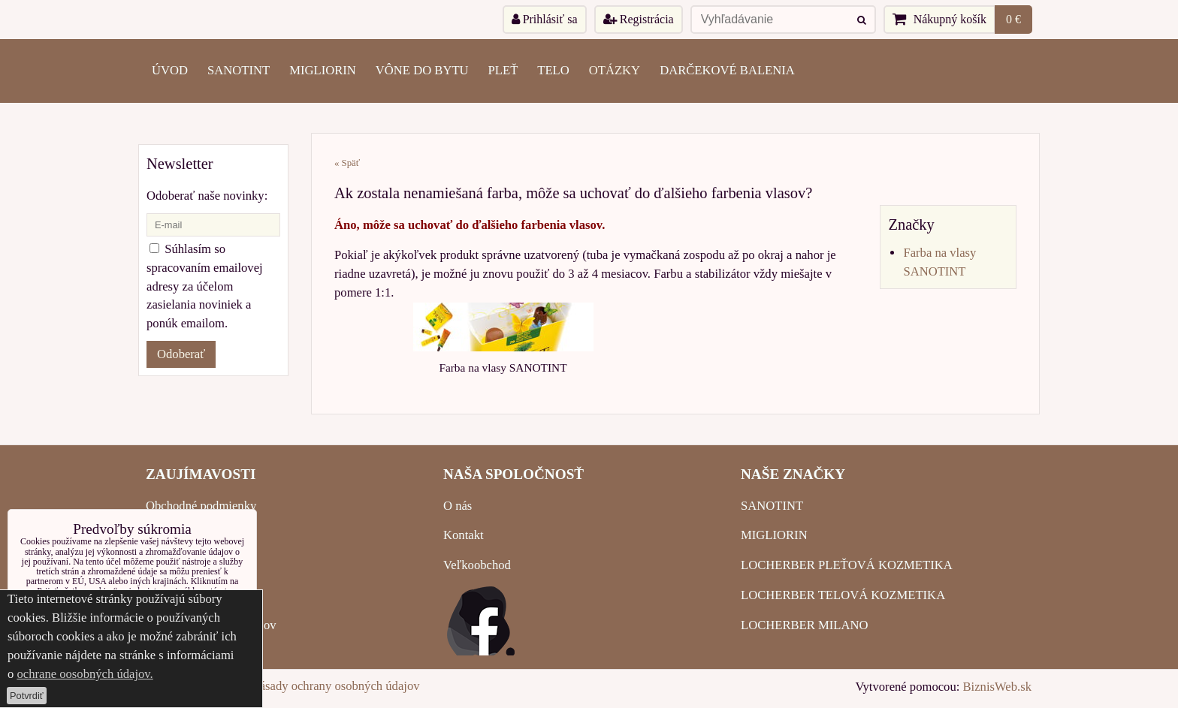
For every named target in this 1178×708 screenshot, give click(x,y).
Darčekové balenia (727, 70)
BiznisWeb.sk (997, 686)
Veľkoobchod (477, 565)
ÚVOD (170, 70)
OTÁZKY (614, 70)
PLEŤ (503, 70)
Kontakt (463, 535)
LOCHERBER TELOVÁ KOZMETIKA (843, 595)
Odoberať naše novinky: (206, 195)
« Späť (347, 163)
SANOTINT (238, 70)
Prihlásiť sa (545, 19)
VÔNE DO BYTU (422, 70)
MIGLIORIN (322, 70)
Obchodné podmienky (201, 506)
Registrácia (638, 19)
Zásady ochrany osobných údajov (336, 686)
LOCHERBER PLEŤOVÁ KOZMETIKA (847, 565)
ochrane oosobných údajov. (85, 674)
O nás (457, 506)
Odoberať (181, 354)
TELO (553, 70)
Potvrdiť (27, 695)
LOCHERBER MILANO (804, 625)
